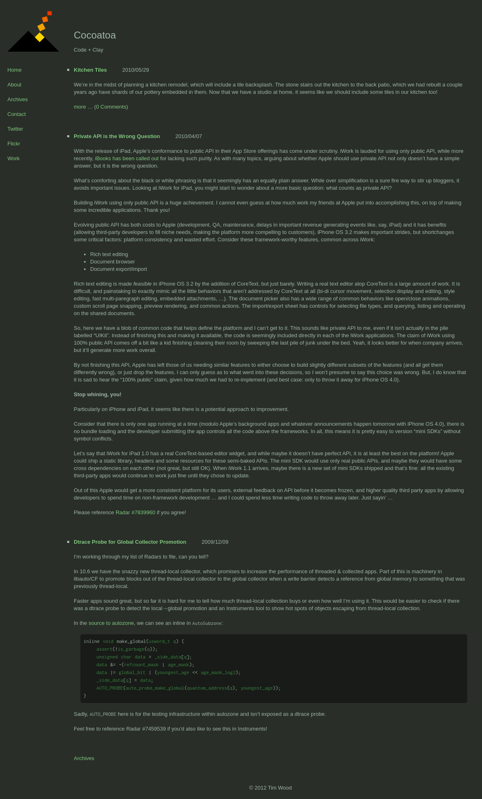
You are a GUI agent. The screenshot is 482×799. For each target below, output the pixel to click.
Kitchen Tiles (90, 70)
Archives (17, 99)
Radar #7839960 (135, 512)
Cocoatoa (95, 35)
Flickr (13, 144)
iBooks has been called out (127, 158)
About (14, 85)
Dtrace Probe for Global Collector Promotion (130, 542)
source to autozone (111, 623)
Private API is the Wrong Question (117, 136)
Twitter (15, 129)
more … (83, 107)
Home (14, 70)
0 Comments (111, 107)
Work (13, 158)
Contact (16, 114)
